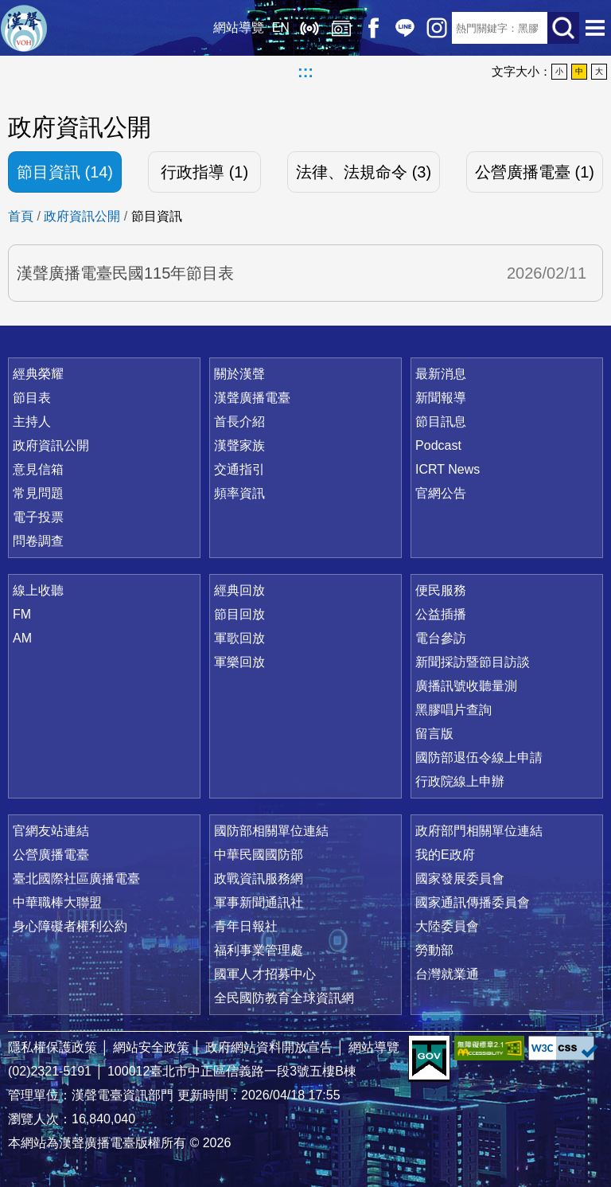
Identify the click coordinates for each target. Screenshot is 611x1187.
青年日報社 (246, 926)
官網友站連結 (51, 831)
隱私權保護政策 (52, 1047)
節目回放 (239, 614)
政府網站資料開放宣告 (269, 1047)
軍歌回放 (239, 638)
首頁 (20, 216)
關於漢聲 (239, 374)
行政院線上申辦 (459, 781)
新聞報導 (440, 397)
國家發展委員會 (459, 878)
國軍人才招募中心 (265, 974)
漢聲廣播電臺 (24, 28)
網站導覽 (237, 27)
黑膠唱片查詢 (453, 709)
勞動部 (434, 950)
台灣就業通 (447, 974)
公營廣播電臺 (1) (534, 172)
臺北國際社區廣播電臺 (76, 878)
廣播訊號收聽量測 (466, 686)
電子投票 (38, 517)
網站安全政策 (151, 1047)
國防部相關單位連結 (271, 831)
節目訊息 (440, 421)
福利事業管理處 (258, 950)
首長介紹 (239, 421)
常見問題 (38, 493)
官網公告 (440, 493)
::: (305, 71)
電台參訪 (440, 638)
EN (280, 27)
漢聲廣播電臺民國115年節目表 (125, 273)
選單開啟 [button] (595, 28)
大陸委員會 (447, 926)
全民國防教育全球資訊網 (284, 998)
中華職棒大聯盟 (57, 902)
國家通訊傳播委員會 (472, 902)
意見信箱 (38, 469)
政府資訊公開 (82, 216)
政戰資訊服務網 (258, 878)
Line (404, 28)
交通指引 (239, 469)
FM (22, 614)
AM (22, 638)
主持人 (32, 421)
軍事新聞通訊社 (258, 902)
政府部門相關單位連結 (479, 831)
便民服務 (440, 590)
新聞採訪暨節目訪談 (472, 662)
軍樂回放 (239, 662)
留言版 (434, 733)
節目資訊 (156, 216)
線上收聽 (309, 28)
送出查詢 (563, 28)
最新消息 (440, 374)
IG (436, 28)
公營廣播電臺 (51, 854)
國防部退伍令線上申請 (479, 757)
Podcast (438, 445)
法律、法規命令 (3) (363, 172)
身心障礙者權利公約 (70, 926)
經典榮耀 (38, 374)
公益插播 (440, 614)
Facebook (372, 28)
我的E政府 (445, 854)
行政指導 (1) (204, 172)
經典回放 (340, 28)
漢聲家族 (239, 445)
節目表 (32, 397)
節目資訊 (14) (65, 172)
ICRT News (447, 469)
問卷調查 (38, 541)
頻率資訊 (239, 493)
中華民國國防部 (258, 854)
